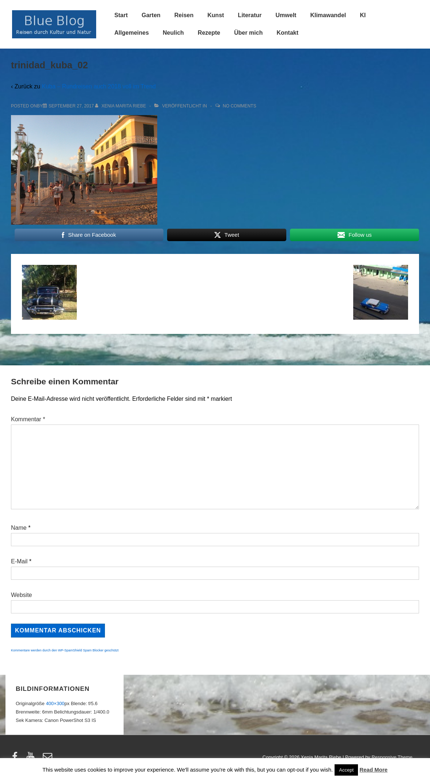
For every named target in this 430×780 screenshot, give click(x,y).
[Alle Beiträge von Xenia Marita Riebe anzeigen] (121, 106)
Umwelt (286, 15)
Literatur (250, 15)
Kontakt (287, 33)
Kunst (215, 15)
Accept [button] (346, 770)
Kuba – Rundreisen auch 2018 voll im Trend (98, 86)
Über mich (248, 33)
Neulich (173, 33)
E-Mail (19, 561)
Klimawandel (328, 15)
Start (121, 15)
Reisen (183, 15)
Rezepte (209, 33)
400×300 (55, 703)
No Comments (239, 106)
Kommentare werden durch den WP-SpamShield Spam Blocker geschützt (64, 650)
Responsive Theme (391, 757)
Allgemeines (131, 33)
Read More (373, 769)
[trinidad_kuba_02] (71, 106)
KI (363, 15)
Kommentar (28, 419)
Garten (151, 15)
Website (21, 595)
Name (19, 528)
